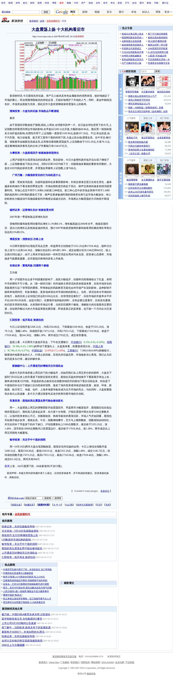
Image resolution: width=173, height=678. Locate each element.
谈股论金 (16, 504)
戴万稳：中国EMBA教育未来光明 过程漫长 (26, 614)
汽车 (76, 3)
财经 (32, 3)
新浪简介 (43, 662)
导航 (156, 3)
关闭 (107, 504)
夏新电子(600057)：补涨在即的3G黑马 (23, 632)
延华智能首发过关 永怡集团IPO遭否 (22, 618)
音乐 (109, 12)
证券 (42, 21)
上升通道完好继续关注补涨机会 (19, 552)
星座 (120, 3)
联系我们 (75, 662)
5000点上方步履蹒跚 (13, 645)
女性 (98, 3)
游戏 (91, 3)
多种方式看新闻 (84, 504)
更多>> (168, 12)
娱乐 (25, 3)
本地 (133, 12)
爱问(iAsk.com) (16, 498)
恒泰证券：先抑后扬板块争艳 (18, 526)
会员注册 (119, 662)
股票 (40, 3)
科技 (47, 3)
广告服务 (64, 662)
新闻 (10, 3)
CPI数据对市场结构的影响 (16, 539)
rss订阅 (69, 504)
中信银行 (76, 342)
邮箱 (149, 3)
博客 (54, 3)
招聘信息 (85, 662)
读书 (105, 3)
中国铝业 (37, 350)
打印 (99, 504)
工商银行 (72, 350)
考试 (112, 3)
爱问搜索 (6, 12)
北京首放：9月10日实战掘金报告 (20, 531)
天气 (127, 3)
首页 (3, 3)
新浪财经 (33, 21)
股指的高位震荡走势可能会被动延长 (22, 548)
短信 (134, 3)
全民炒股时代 (53, 21)
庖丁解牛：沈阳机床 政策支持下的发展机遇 (26, 627)
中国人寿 (98, 346)
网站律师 (95, 662)
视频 (69, 3)
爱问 (141, 3)
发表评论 (105, 491)
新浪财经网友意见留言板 (64, 656)
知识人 (146, 12)
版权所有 (91, 673)
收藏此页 (29, 504)
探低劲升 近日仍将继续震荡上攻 (20, 535)
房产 (83, 3)
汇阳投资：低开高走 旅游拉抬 (19, 557)
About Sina (54, 662)
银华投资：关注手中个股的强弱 (19, 544)
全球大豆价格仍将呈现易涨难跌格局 (22, 640)
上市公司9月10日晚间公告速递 (19, 623)
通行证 (165, 3)
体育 (18, 3)
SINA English (107, 662)
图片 (121, 12)
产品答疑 (129, 662)
